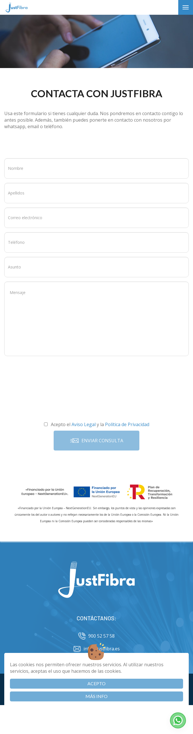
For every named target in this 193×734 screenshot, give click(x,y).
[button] (178, 720)
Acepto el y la (96, 424)
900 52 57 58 (96, 636)
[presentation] (96, 373)
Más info (96, 696)
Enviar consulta (96, 440)
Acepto (96, 683)
